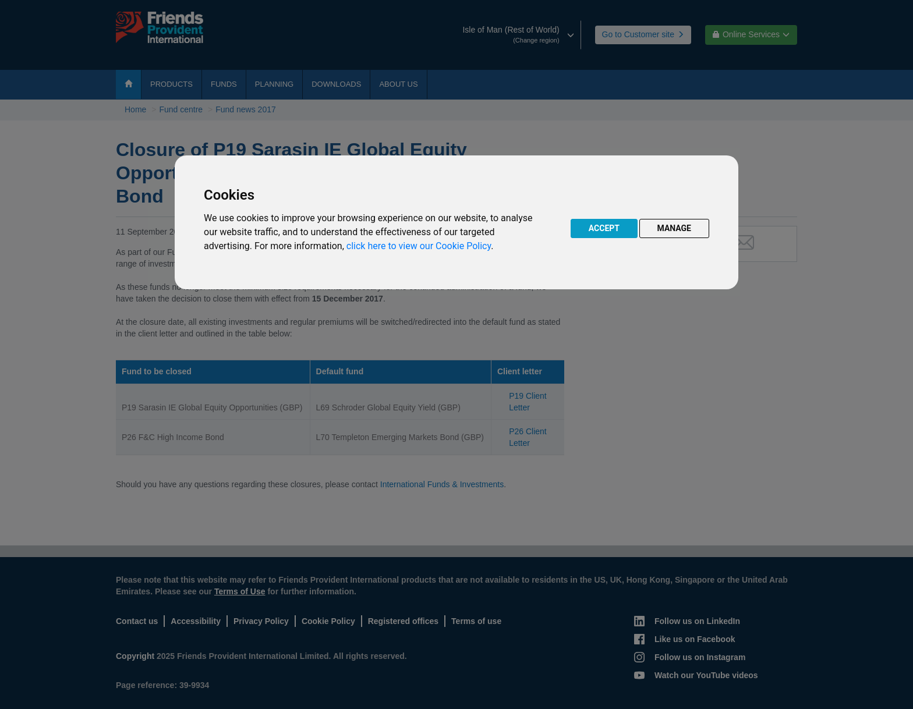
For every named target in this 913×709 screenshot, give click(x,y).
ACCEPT (604, 228)
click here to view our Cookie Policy (418, 245)
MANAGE (674, 228)
